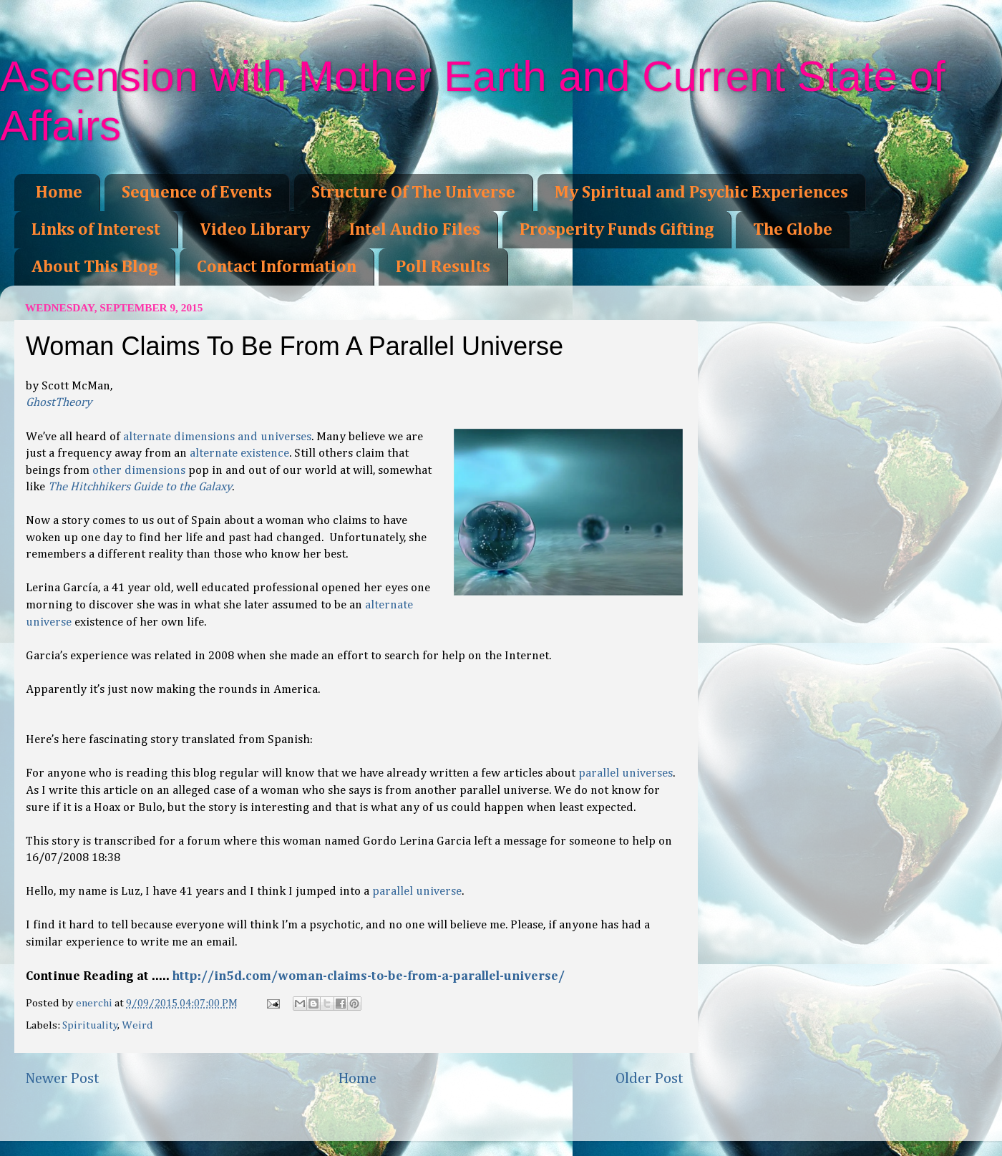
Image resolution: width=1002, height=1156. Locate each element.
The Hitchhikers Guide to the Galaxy (140, 487)
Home (59, 192)
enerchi (95, 1003)
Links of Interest (95, 229)
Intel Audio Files (414, 229)
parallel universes (625, 773)
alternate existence (239, 453)
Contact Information (276, 267)
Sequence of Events (197, 192)
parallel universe (417, 891)
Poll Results (443, 267)
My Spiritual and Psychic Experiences (701, 192)
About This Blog (94, 267)
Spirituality (90, 1025)
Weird (137, 1025)
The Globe (792, 229)
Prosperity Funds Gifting (617, 229)
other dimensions (138, 471)
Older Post (650, 1079)
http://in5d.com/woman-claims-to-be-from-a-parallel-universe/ (368, 976)
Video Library (255, 229)
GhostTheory (59, 403)
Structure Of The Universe (413, 192)
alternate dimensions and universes (217, 437)
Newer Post (62, 1079)
